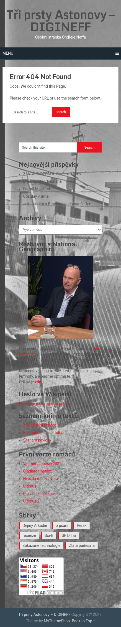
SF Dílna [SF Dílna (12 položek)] (69, 535)
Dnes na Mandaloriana (42, 181)
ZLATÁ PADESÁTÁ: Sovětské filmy (52, 174)
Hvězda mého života (40, 478)
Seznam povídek (37, 440)
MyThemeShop (57, 621)
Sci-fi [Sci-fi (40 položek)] (49, 535)
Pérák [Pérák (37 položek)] (81, 525)
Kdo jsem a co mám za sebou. (45, 403)
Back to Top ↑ (83, 621)
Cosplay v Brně (35, 196)
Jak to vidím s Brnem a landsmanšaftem (57, 204)
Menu (7, 53)
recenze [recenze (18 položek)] (29, 535)
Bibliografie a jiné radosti (44, 432)
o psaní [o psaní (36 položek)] (62, 525)
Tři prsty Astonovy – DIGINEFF (60, 20)
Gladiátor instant (37, 471)
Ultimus (29, 486)
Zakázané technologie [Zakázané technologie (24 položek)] (41, 545)
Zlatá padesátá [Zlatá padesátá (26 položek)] (82, 545)
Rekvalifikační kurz (39, 493)
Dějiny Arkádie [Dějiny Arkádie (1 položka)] (34, 525)
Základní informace (39, 425)
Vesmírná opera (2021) (43, 463)
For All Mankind (36, 189)
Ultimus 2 (31, 501)
